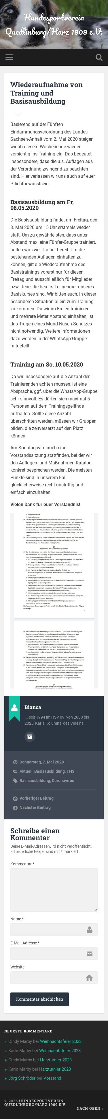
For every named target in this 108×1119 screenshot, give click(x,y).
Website (17, 967)
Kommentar (22, 864)
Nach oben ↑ (90, 1108)
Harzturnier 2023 (56, 1060)
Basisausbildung (49, 771)
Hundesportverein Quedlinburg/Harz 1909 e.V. (54, 24)
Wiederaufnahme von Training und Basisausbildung (46, 93)
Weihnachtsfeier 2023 (61, 1041)
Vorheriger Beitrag (37, 798)
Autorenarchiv (29, 737)
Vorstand (52, 1078)
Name (17, 919)
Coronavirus (63, 780)
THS (71, 771)
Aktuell (26, 771)
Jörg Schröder (21, 1078)
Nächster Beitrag (35, 807)
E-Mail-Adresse (24, 943)
